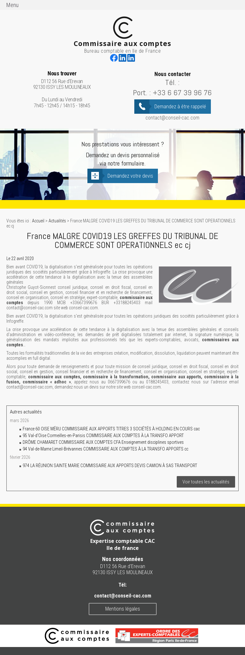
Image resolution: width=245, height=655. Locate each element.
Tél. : (172, 82)
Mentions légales (122, 609)
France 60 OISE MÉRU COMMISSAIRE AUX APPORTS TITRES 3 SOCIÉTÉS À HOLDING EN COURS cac (111, 428)
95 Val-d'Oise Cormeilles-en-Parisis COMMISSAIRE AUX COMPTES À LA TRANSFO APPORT (103, 435)
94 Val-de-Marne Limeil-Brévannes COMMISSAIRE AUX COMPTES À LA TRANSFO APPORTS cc (105, 448)
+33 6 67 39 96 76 (182, 92)
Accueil (38, 220)
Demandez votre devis (130, 176)
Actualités (57, 220)
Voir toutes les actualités (205, 482)
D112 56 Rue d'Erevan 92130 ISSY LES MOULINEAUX (62, 80)
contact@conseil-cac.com (172, 118)
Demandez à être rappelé (180, 107)
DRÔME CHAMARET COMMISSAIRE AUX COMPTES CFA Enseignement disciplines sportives (103, 442)
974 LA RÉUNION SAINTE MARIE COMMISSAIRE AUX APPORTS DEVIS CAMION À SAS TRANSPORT (110, 465)
